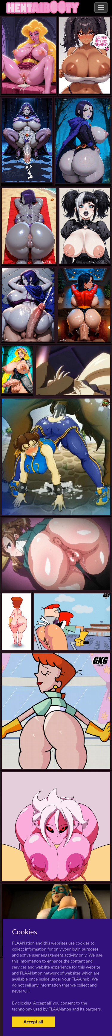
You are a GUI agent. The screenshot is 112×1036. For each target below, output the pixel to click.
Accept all (33, 1021)
